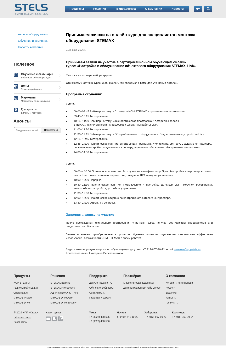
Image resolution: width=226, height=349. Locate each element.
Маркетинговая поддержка (138, 282)
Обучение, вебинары (101, 287)
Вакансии (170, 292)
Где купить (28, 111)
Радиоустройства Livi (25, 287)
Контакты (170, 297)
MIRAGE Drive (21, 302)
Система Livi (20, 292)
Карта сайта (20, 322)
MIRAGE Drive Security (63, 302)
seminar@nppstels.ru (187, 249)
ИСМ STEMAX (21, 282)
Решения (99, 8)
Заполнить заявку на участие (90, 214)
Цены (28, 87)
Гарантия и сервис (100, 297)
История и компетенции (179, 282)
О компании (153, 8)
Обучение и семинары (33, 40)
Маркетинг (32, 99)
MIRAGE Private (22, 297)
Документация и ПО (100, 282)
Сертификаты (97, 292)
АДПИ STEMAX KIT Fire (64, 292)
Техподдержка (125, 8)
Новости (177, 8)
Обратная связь (22, 317)
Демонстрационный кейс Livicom (142, 287)
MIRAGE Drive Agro (61, 297)
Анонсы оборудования (33, 34)
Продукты (76, 8)
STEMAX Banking (60, 282)
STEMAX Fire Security (62, 287)
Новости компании (30, 47)
